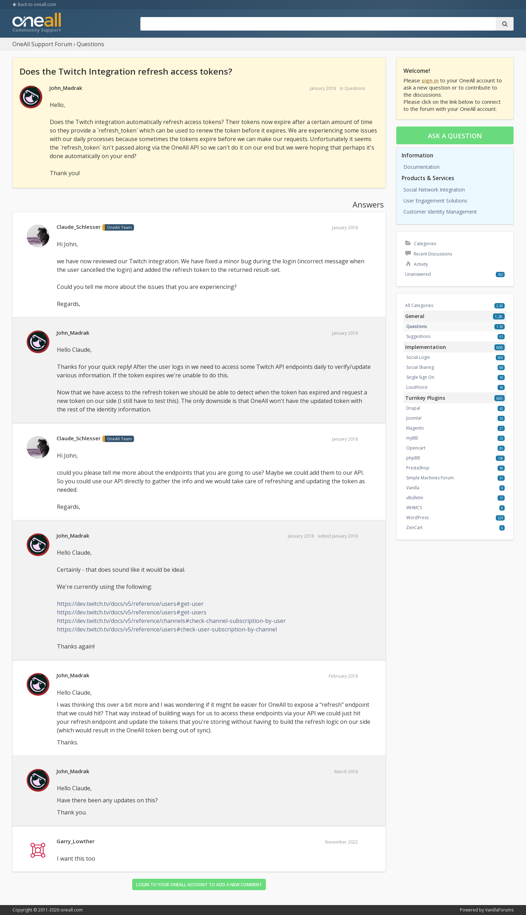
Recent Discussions (428, 254)
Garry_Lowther (76, 841)
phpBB (413, 458)
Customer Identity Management (440, 211)
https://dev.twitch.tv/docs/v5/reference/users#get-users (131, 612)
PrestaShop (417, 468)
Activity (416, 264)
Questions (354, 88)
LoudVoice (417, 387)
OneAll (36, 23)
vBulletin (414, 498)
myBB (412, 438)
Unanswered (418, 274)
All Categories (419, 305)
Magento (415, 428)
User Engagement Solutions (435, 200)
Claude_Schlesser (79, 226)
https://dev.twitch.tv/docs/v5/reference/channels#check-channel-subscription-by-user (171, 621)
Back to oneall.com (34, 4)
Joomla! (414, 418)
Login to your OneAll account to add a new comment (199, 885)
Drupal (413, 408)
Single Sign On (420, 377)
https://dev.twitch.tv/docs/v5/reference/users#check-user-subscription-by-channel (167, 629)
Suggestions (418, 336)
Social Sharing (420, 367)
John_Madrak (65, 87)
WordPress (417, 518)
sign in (430, 80)
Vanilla (412, 488)
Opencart (415, 448)
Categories (420, 244)
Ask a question (455, 135)
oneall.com (71, 910)
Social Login (418, 357)
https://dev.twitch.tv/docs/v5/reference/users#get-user (130, 604)
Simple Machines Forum (430, 478)
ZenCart (414, 527)
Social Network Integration (434, 189)
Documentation (421, 166)
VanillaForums (499, 910)
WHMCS (414, 508)
